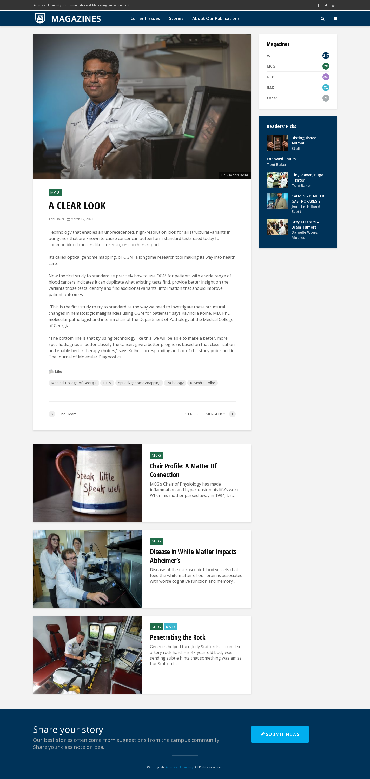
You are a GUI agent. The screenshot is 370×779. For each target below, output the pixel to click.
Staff (296, 148)
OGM (107, 382)
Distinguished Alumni (304, 140)
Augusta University (47, 5)
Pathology (175, 382)
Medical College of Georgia (74, 382)
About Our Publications (216, 18)
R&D (170, 626)
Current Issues (145, 18)
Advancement (119, 5)
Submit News (280, 734)
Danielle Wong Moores (305, 235)
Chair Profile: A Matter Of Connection (183, 470)
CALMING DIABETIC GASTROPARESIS (308, 198)
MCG (55, 192)
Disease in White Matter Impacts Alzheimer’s (193, 556)
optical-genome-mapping (139, 382)
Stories (176, 18)
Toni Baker (56, 219)
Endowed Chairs (281, 158)
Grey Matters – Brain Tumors (305, 224)
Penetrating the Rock (178, 637)
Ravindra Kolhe (202, 382)
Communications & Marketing (85, 5)
